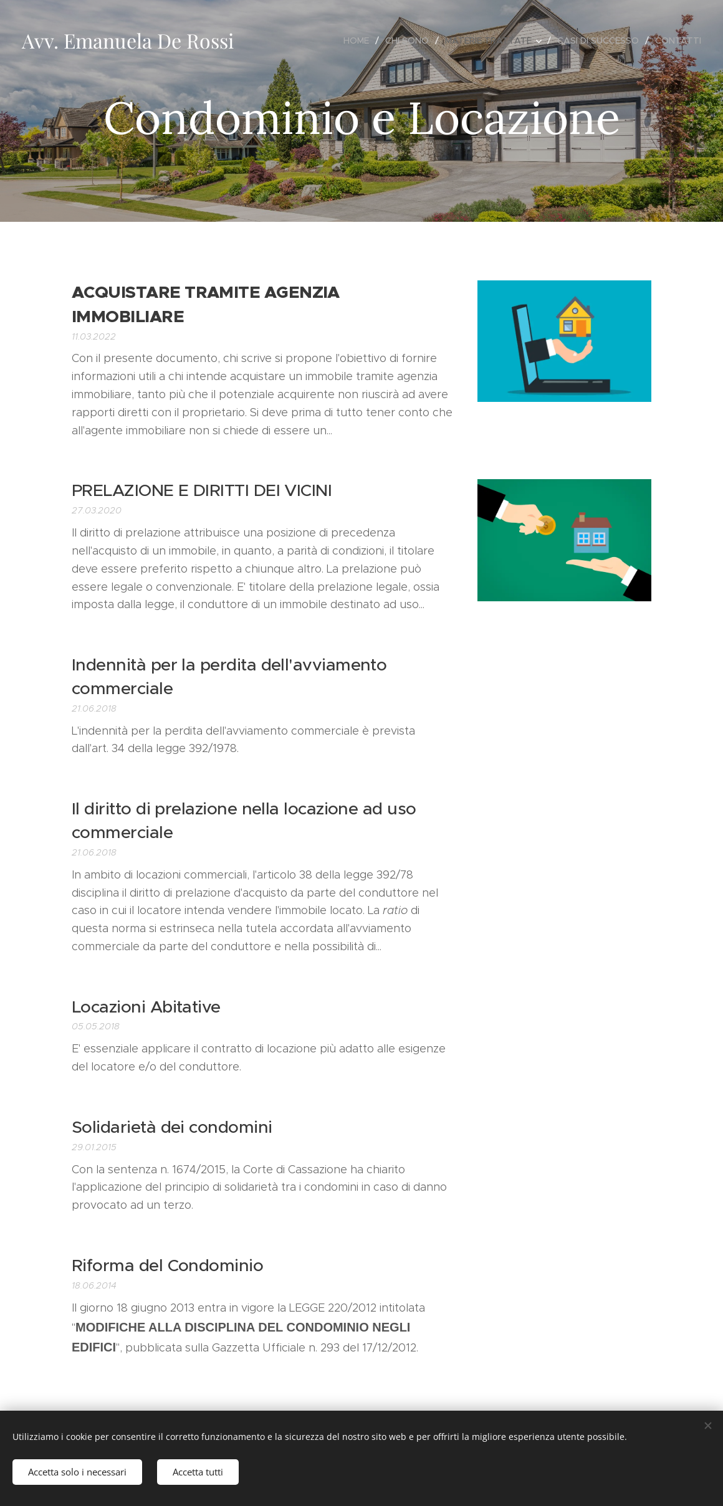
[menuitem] (359, 40)
